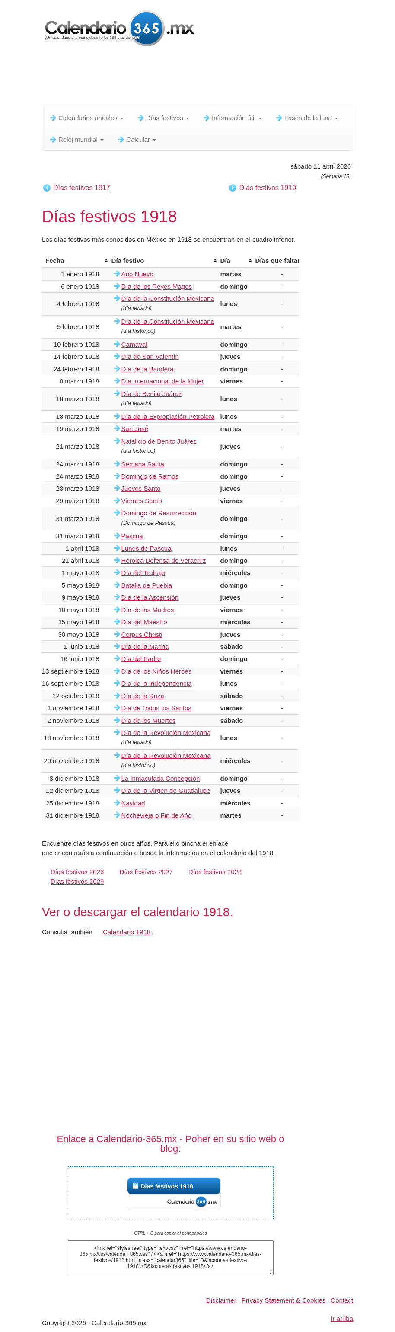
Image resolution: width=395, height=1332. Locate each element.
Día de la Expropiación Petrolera (168, 416)
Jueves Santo (141, 488)
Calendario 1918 (126, 932)
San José (135, 428)
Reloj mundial (76, 139)
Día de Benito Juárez (151, 393)
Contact (342, 1300)
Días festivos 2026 (77, 871)
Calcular (136, 139)
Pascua (132, 536)
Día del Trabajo (143, 572)
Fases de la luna (306, 117)
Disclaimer (221, 1300)
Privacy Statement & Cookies (283, 1300)
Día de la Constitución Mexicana (167, 298)
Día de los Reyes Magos (156, 286)
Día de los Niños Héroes (156, 671)
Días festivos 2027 (145, 871)
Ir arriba (342, 1318)
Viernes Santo (141, 501)
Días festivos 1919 (267, 188)
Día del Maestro (144, 622)
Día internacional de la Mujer (162, 381)
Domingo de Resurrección (158, 513)
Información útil (232, 117)
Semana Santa (142, 464)
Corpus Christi (141, 634)
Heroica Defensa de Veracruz (163, 560)
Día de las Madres (147, 609)
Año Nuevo (137, 274)
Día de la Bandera (147, 369)
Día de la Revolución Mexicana (166, 732)
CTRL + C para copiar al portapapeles (170, 1233)
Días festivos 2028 (215, 871)
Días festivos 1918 (167, 1186)
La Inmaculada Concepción (160, 778)
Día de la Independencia (156, 683)
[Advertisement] (199, 80)
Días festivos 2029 (77, 881)
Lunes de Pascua (146, 548)
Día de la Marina (145, 646)
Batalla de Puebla (146, 585)
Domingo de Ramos (150, 476)
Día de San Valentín (150, 356)
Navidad (133, 803)
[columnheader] (75, 261)
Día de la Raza (142, 696)
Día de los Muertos (148, 720)
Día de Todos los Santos (156, 708)
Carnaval (134, 344)
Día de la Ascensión (150, 597)
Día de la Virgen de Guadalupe (165, 790)
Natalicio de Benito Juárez (159, 441)
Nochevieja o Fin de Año (156, 815)
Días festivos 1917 (81, 188)
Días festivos (163, 117)
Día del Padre (141, 658)
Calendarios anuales (86, 117)
